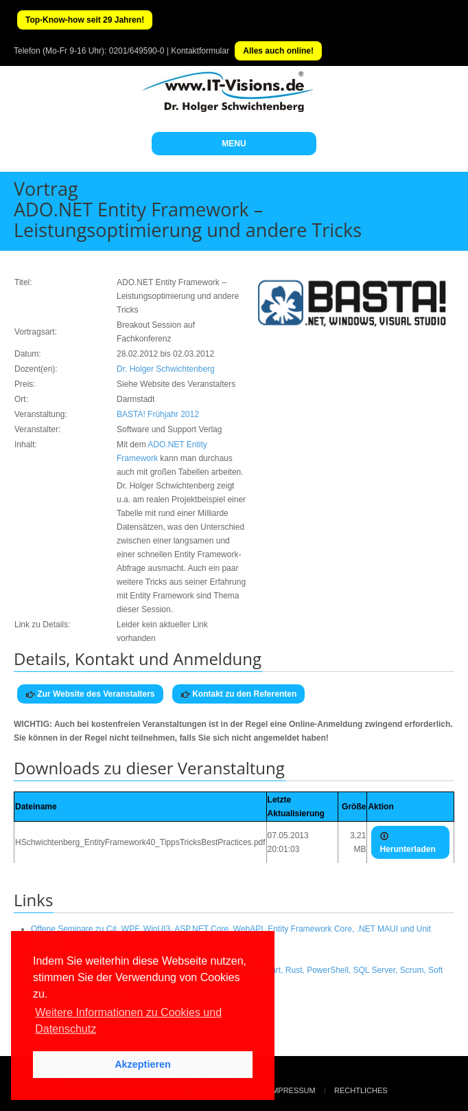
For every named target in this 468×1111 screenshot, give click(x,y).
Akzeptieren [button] (143, 1064)
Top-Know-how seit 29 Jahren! (84, 20)
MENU (234, 143)
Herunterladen (407, 842)
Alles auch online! (278, 51)
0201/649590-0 (137, 51)
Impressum (293, 1090)
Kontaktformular (200, 51)
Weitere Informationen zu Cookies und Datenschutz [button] (128, 1021)
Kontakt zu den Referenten (238, 694)
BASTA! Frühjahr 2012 (158, 414)
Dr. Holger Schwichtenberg (166, 369)
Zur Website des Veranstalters (90, 694)
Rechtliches (361, 1090)
